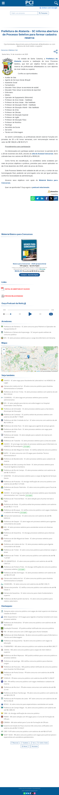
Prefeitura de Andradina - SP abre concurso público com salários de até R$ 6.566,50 (30, 623)
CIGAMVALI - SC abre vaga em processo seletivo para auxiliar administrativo (26, 398)
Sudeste (24, 743)
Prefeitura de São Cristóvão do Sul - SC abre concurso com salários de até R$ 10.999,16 (30, 421)
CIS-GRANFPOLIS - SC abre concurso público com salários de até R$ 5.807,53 (28, 562)
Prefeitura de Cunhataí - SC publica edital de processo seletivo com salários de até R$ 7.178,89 (28, 415)
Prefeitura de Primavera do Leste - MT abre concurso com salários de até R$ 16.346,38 (30, 699)
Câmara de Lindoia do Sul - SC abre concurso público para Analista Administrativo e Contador (28, 579)
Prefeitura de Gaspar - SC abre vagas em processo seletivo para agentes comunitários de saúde (30, 522)
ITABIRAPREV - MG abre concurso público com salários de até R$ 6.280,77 (30, 646)
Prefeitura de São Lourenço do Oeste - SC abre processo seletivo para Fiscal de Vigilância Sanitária (29, 465)
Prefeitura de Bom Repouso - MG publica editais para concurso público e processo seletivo (30, 656)
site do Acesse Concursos (42, 154)
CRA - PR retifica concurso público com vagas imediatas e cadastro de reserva (29, 682)
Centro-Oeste (42, 743)
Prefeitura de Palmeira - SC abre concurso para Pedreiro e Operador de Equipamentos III (30, 327)
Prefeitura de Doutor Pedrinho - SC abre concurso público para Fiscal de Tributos (30, 488)
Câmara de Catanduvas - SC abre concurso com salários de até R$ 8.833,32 (27, 517)
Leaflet (37, 371)
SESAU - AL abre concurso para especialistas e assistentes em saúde (28, 704)
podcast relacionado (40, 187)
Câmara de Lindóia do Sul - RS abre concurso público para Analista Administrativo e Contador (28, 387)
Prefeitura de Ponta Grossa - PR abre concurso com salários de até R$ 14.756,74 (29, 673)
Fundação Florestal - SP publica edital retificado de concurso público (29, 628)
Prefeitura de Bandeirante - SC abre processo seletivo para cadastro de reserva (29, 460)
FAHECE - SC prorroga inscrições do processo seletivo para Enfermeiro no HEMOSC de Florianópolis (30, 445)
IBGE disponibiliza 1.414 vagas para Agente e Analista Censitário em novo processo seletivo (30, 618)
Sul (32, 743)
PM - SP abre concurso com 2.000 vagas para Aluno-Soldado (26, 632)
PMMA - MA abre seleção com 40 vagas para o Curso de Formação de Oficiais (29, 718)
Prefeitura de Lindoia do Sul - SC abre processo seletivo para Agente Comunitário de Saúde (28, 545)
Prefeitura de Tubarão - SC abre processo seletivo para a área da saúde (30, 441)
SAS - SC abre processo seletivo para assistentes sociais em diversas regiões (28, 528)
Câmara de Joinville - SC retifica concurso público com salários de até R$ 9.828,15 (30, 588)
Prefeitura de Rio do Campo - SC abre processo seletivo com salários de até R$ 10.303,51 (29, 471)
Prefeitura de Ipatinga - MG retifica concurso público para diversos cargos (28, 662)
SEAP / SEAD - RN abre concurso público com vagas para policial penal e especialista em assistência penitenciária (30, 736)
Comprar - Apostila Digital (29, 274)
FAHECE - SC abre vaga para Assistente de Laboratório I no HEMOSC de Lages (29, 381)
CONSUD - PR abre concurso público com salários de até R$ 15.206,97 (29, 678)
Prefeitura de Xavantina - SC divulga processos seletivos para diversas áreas (29, 534)
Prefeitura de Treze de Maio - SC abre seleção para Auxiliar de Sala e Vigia (29, 500)
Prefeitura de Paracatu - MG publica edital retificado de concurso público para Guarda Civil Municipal (30, 668)
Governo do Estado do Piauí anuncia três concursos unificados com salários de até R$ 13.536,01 (28, 727)
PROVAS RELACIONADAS (14, 296)
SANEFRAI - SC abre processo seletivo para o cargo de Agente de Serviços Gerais (30, 477)
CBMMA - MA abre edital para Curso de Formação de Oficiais (26, 722)
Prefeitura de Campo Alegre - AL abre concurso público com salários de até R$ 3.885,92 (30, 709)
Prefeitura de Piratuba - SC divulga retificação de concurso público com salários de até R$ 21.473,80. (30, 482)
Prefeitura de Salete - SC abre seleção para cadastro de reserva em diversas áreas (28, 436)
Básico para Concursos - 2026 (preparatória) (29, 264)
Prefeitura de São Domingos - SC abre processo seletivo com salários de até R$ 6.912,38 (30, 574)
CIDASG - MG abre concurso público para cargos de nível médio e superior (27, 651)
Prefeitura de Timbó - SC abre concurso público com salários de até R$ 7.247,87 (29, 556)
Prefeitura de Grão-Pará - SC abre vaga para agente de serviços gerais (29, 426)
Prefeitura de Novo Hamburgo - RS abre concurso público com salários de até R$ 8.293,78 (31, 694)
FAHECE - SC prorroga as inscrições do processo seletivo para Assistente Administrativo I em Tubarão (30, 494)
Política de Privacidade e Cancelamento (29, 788)
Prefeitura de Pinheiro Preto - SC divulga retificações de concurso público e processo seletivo (30, 568)
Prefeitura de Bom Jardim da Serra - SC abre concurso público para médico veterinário (28, 600)
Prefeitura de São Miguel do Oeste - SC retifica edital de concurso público (30, 450)
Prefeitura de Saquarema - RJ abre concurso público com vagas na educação (28, 642)
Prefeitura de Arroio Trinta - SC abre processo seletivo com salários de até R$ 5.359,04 (30, 393)
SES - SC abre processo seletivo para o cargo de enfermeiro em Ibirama (29, 338)
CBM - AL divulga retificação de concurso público (21, 713)
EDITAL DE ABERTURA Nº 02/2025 (17, 289)
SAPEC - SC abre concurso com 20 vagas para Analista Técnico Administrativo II (26, 454)
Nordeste (34, 746)
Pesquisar (43, 13)
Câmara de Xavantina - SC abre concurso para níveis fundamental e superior (28, 594)
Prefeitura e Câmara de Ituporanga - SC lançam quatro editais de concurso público (27, 333)
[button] (3, 3)
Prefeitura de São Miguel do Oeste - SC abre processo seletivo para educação (28, 539)
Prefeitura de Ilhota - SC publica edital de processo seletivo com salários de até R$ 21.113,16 (30, 505)
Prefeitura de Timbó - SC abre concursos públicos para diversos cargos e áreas (30, 551)
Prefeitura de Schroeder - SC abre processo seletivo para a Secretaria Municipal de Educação (29, 410)
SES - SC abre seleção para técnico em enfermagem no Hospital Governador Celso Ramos (27, 404)
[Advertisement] (29, 21)
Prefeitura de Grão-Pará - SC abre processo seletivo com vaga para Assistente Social (28, 430)
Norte (24, 746)
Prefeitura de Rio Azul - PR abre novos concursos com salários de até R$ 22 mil (30, 688)
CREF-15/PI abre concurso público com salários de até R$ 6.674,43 (28, 731)
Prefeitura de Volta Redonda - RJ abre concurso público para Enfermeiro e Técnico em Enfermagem (30, 636)
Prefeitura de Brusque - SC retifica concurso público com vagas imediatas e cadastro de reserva (30, 511)
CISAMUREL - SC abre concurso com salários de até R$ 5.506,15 (26, 584)
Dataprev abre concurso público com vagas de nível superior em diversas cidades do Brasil (30, 612)
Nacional (14, 743)
